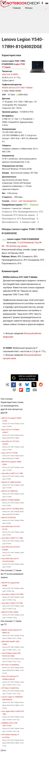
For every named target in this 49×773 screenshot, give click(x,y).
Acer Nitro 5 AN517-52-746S (12, 603)
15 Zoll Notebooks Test (28, 242)
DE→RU (5, 246)
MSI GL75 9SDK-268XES (11, 500)
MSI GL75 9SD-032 (9, 518)
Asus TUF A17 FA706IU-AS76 (12, 509)
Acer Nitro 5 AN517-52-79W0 (12, 594)
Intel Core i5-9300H (10, 74)
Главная (17, 8)
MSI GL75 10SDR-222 (10, 491)
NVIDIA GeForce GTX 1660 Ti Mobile (17, 88)
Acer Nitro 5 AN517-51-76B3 (12, 538)
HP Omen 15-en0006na (10, 665)
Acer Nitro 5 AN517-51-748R (12, 473)
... (46, 8)
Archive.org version (18, 246)
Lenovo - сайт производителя (23, 201)
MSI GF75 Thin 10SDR (10, 612)
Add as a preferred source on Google (24, 377)
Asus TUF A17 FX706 (10, 453)
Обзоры (29, 8)
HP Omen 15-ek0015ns (10, 688)
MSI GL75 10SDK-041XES (11, 482)
